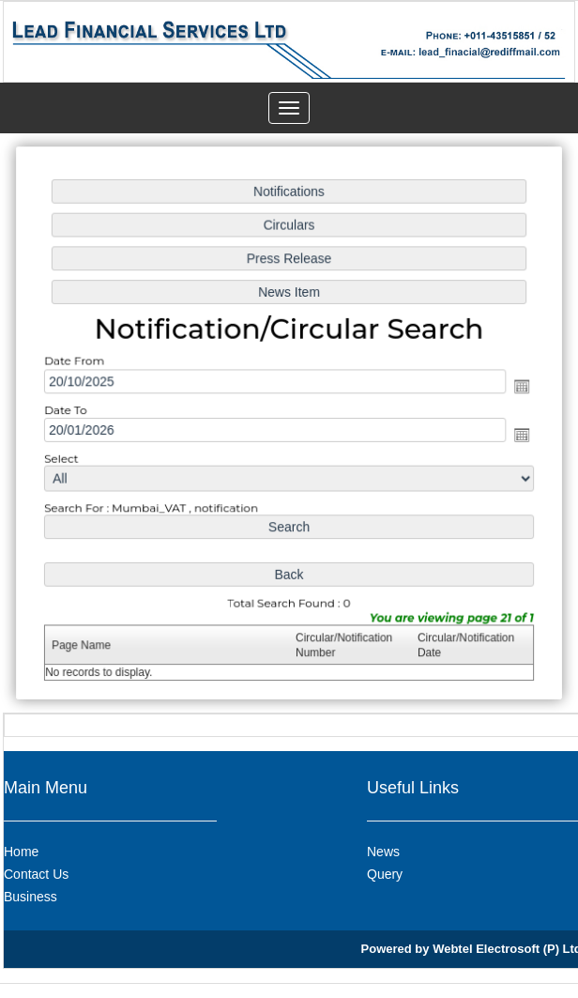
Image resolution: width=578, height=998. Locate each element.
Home (21, 851)
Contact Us (36, 874)
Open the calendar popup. (517, 386)
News (383, 851)
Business (30, 896)
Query (385, 874)
